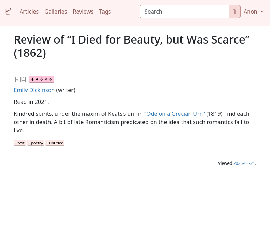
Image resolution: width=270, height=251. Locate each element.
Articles (29, 11)
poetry (37, 142)
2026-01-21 (244, 163)
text (21, 142)
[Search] (184, 11)
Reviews (83, 11)
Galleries (55, 11)
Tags (105, 11)
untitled (56, 142)
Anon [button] (251, 11)
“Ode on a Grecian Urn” (174, 113)
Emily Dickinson (34, 90)
